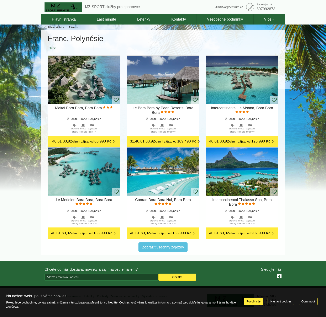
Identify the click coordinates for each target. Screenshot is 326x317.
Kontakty (178, 19)
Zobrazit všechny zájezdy (163, 247)
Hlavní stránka (64, 19)
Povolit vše (253, 301)
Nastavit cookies (280, 301)
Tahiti (52, 48)
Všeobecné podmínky (225, 19)
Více (268, 19)
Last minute (106, 19)
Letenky (143, 19)
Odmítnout (308, 301)
